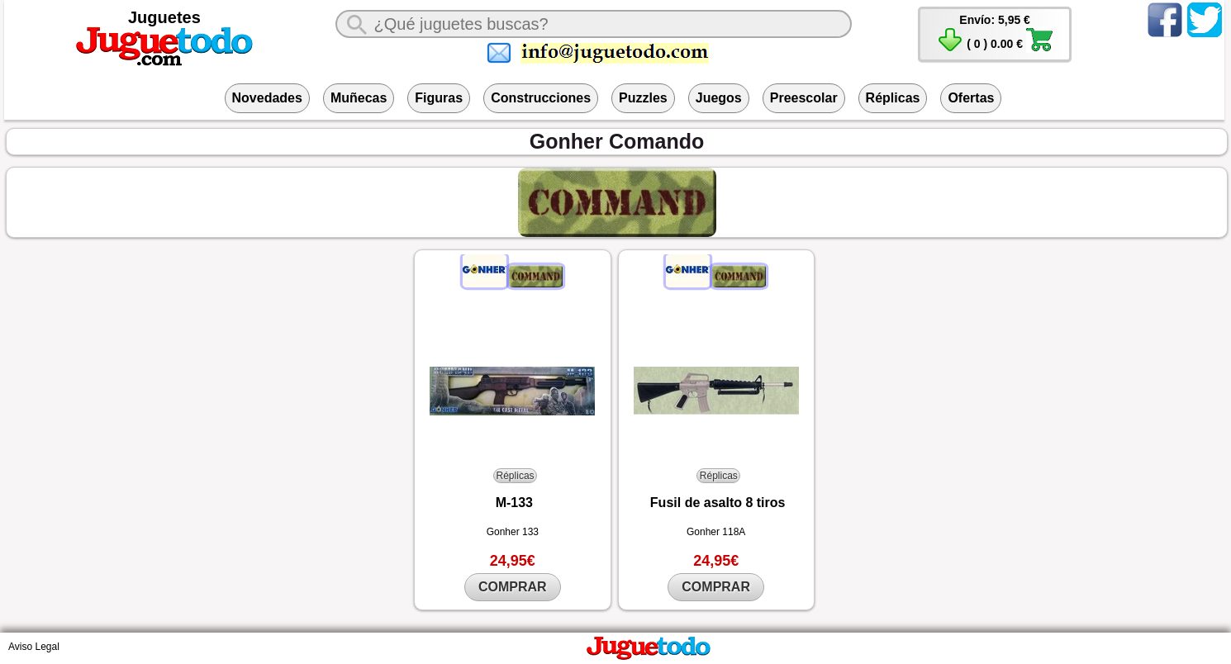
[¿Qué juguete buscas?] (593, 24)
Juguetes (164, 17)
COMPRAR (512, 587)
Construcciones (541, 98)
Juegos (719, 98)
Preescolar (804, 98)
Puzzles (643, 98)
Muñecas (358, 98)
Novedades (267, 98)
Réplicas (893, 98)
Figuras (439, 98)
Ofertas (971, 98)
